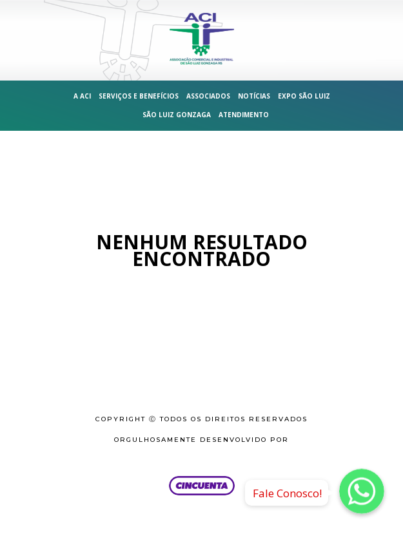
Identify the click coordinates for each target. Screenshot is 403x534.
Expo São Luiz (304, 95)
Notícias (254, 95)
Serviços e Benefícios (139, 95)
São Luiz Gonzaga (177, 114)
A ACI (82, 95)
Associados (208, 95)
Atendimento (244, 114)
